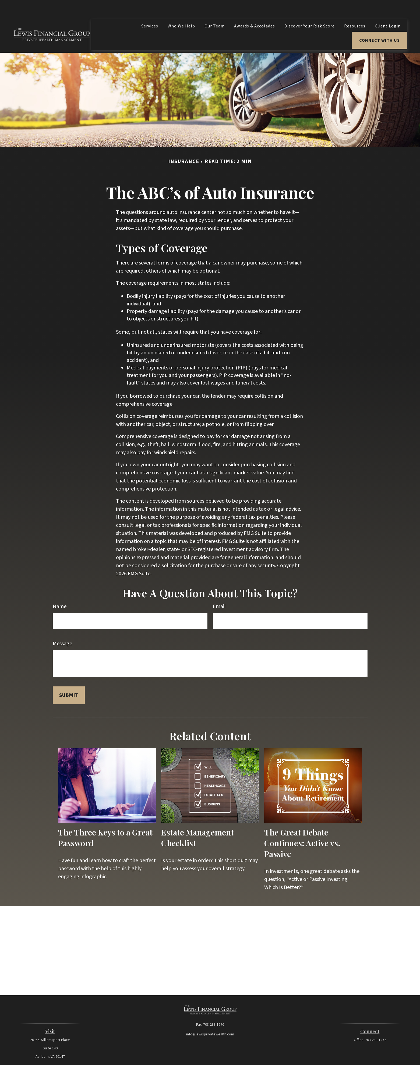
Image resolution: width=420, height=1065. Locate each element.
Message (62, 627)
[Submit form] (69, 679)
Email (219, 590)
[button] (150, 10)
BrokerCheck (260, 1053)
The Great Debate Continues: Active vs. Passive (302, 827)
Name (59, 590)
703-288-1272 (375, 1024)
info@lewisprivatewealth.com (210, 1018)
